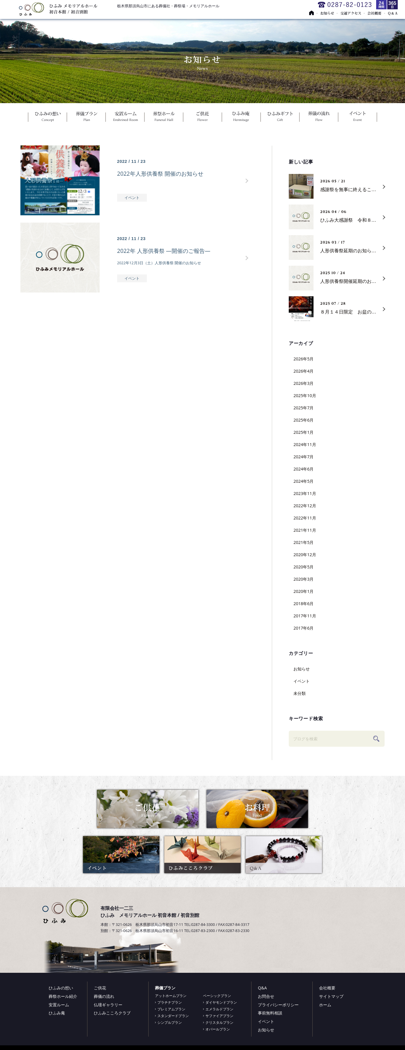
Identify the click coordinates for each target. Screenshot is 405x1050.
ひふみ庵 (241, 117)
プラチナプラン (169, 1002)
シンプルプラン (169, 1022)
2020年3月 (303, 579)
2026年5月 (303, 359)
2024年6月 (303, 469)
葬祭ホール (164, 117)
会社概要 (377, 12)
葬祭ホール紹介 (63, 996)
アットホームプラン (170, 995)
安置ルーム (125, 117)
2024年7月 (303, 456)
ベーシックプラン (217, 995)
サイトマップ (331, 996)
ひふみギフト (280, 117)
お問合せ (266, 996)
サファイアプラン (219, 1016)
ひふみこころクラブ (112, 1013)
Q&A (262, 988)
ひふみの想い (47, 117)
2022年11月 (304, 518)
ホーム (325, 1004)
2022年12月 (304, 505)
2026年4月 (303, 371)
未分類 (299, 693)
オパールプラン (217, 1029)
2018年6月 (303, 603)
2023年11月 (304, 493)
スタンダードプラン (173, 1016)
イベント (357, 117)
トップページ (314, 12)
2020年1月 (303, 591)
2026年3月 (303, 383)
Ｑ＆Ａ (392, 12)
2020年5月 (303, 567)
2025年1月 (303, 432)
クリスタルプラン (219, 1022)
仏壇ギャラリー (108, 1004)
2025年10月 (304, 395)
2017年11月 (304, 616)
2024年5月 (303, 481)
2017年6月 (303, 628)
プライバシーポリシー (278, 1004)
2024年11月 (304, 444)
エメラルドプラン (219, 1009)
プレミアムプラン (171, 1009)
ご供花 (202, 117)
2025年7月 (303, 408)
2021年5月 (303, 542)
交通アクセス (354, 12)
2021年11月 (304, 530)
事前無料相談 (270, 1013)
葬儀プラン (86, 117)
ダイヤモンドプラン (221, 1002)
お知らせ (330, 12)
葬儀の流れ (319, 117)
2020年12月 (304, 554)
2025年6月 (303, 420)
